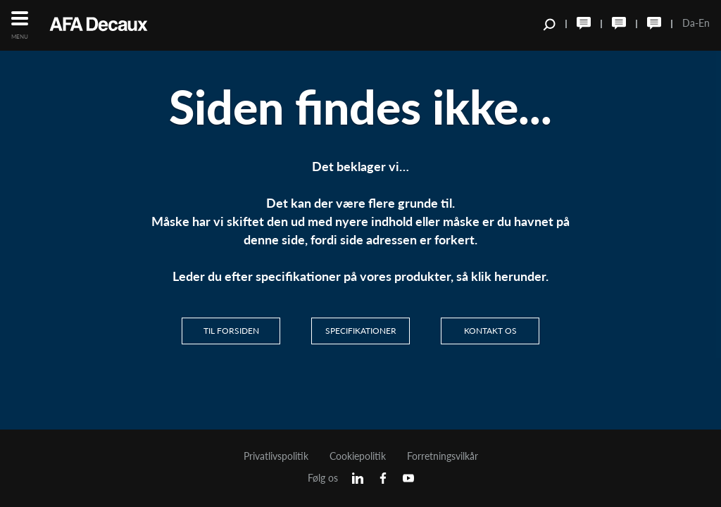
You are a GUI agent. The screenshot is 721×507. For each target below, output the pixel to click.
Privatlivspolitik (276, 456)
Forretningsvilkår (442, 456)
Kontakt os (490, 330)
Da (688, 23)
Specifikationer (360, 330)
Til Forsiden (231, 330)
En (704, 23)
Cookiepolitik (358, 456)
